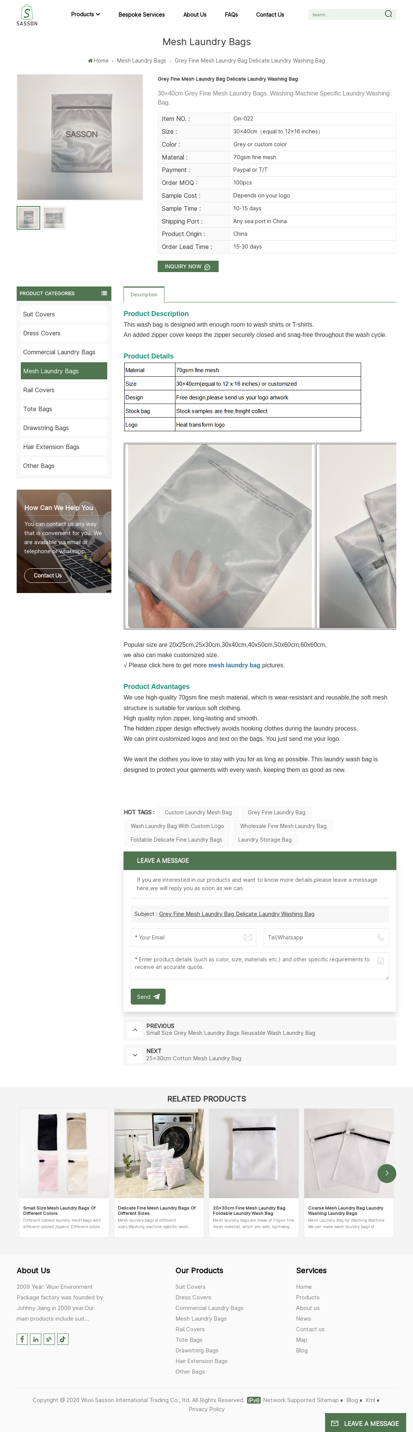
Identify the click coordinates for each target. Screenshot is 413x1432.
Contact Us (48, 575)
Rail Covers (39, 390)
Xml (370, 1400)
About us (194, 14)
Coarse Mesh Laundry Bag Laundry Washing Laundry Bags (345, 1210)
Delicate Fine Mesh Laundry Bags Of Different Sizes (157, 1210)
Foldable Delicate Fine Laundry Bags (176, 839)
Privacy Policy (207, 1409)
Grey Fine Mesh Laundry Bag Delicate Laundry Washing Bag (236, 913)
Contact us (270, 14)
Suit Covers (39, 314)
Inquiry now (184, 266)
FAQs (231, 14)
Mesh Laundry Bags (141, 60)
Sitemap (328, 1400)
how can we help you (58, 508)
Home (98, 60)
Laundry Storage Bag (265, 839)
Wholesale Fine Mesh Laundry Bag (283, 826)
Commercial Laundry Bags (59, 352)
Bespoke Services (142, 14)
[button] (386, 1173)
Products (82, 14)
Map (301, 1339)
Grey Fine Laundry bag (276, 812)
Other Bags (39, 466)
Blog (302, 1350)
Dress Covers (42, 333)
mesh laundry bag (234, 665)
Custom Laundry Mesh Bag (198, 812)
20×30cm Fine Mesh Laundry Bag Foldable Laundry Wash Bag (249, 1210)
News (303, 1318)
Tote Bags (37, 409)
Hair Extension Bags (51, 447)
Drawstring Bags (46, 428)
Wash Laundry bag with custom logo (177, 826)
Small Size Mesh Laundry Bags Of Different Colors (59, 1210)
